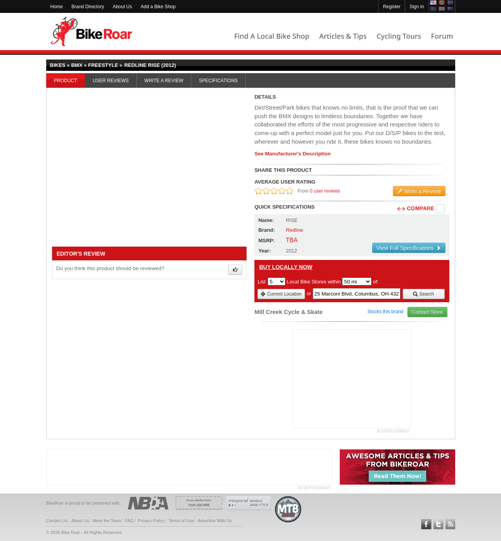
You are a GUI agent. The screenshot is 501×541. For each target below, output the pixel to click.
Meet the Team (107, 520)
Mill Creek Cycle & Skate (288, 311)
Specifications (218, 80)
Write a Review (163, 80)
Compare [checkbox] (440, 209)
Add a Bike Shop (158, 6)
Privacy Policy (151, 520)
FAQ (129, 520)
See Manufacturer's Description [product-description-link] (292, 154)
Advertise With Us (215, 520)
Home (56, 6)
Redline (294, 230)
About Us (122, 6)
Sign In (416, 6)
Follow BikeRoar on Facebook (426, 524)
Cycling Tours (399, 36)
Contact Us (56, 520)
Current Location (280, 294)
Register (391, 6)
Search (423, 294)
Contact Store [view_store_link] (427, 312)
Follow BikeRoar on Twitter (438, 524)
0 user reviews (325, 191)
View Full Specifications (409, 248)
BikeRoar (91, 31)
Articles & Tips (342, 36)
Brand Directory (88, 6)
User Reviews (111, 80)
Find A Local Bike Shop (271, 36)
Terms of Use (181, 520)
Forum (442, 36)
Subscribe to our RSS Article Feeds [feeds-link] (450, 524)
